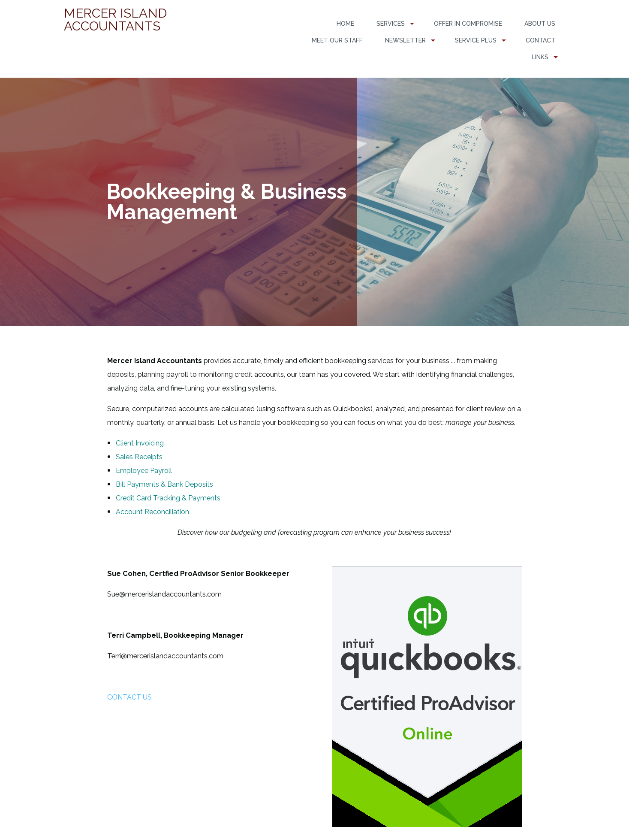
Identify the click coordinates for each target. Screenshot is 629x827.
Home (345, 23)
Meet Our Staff (337, 40)
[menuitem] (345, 23)
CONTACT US (129, 697)
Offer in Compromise (468, 23)
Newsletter (405, 40)
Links (540, 57)
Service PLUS (476, 40)
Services (390, 23)
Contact (540, 40)
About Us (539, 23)
